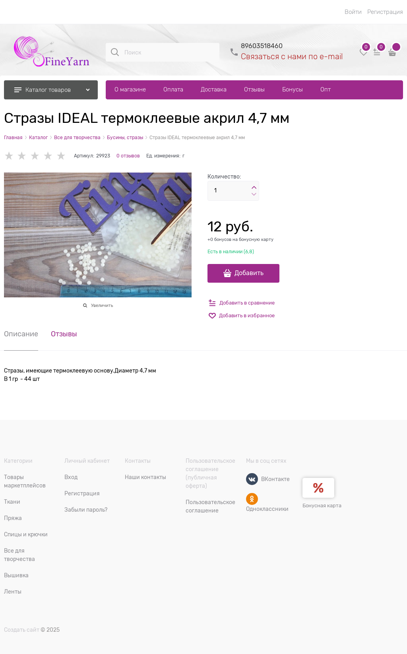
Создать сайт (21, 630)
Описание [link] (21, 334)
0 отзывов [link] (128, 156)
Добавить (249, 273)
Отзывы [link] (64, 334)
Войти (353, 12)
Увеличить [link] (102, 305)
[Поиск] (115, 52)
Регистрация (385, 12)
